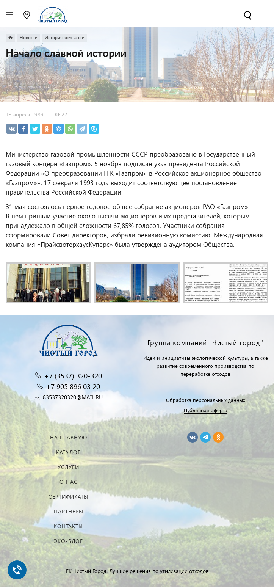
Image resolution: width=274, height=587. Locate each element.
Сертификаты (68, 496)
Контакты (68, 526)
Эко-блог (68, 541)
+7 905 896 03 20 (73, 386)
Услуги (68, 467)
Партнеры (68, 511)
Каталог (68, 452)
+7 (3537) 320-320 (73, 375)
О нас (68, 481)
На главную (68, 437)
